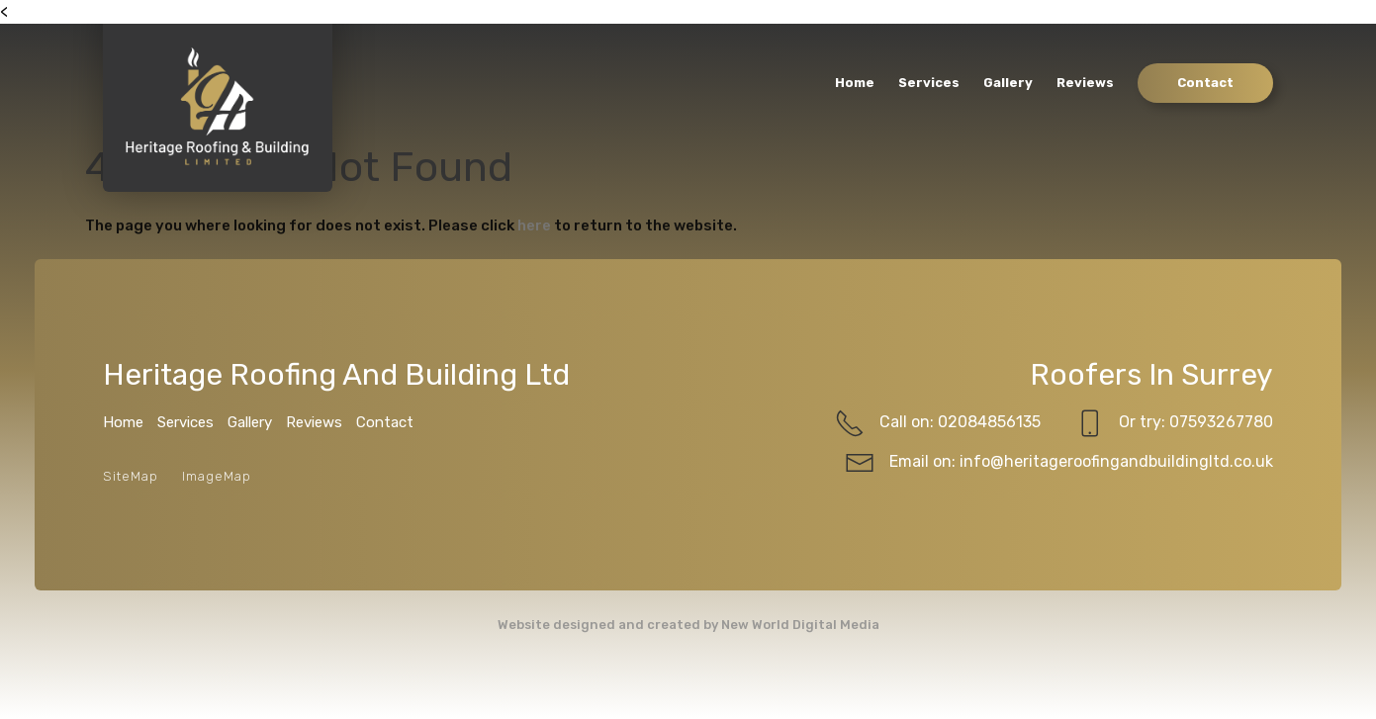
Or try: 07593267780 (1173, 423)
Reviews (1085, 82)
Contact (1205, 82)
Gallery (1008, 82)
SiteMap (130, 476)
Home (854, 82)
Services (929, 82)
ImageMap (216, 476)
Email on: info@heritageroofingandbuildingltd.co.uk (1059, 463)
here (534, 225)
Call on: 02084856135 (938, 423)
